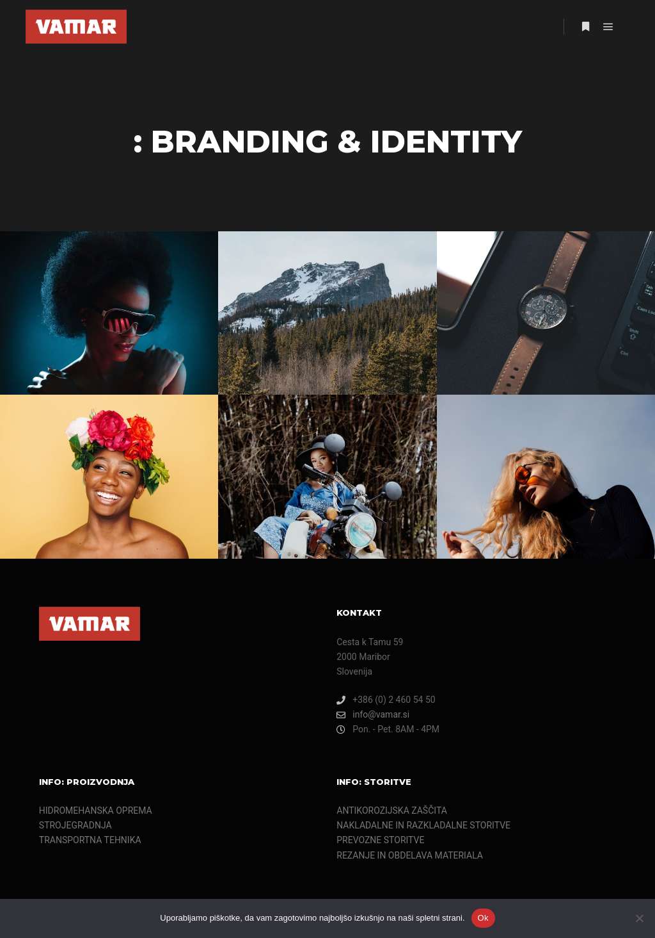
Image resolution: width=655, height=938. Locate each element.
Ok (483, 918)
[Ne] (639, 918)
